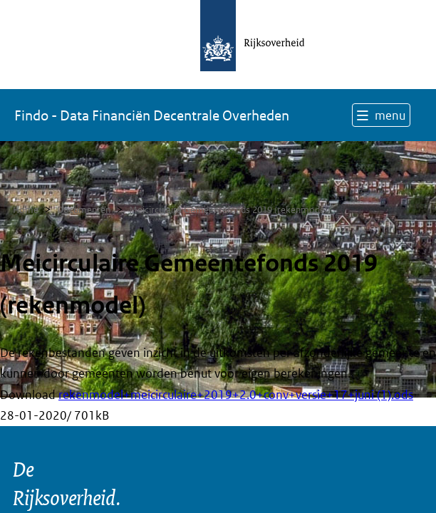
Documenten (83, 210)
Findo (151, 115)
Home (25, 210)
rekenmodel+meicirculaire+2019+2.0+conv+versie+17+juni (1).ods (235, 395)
